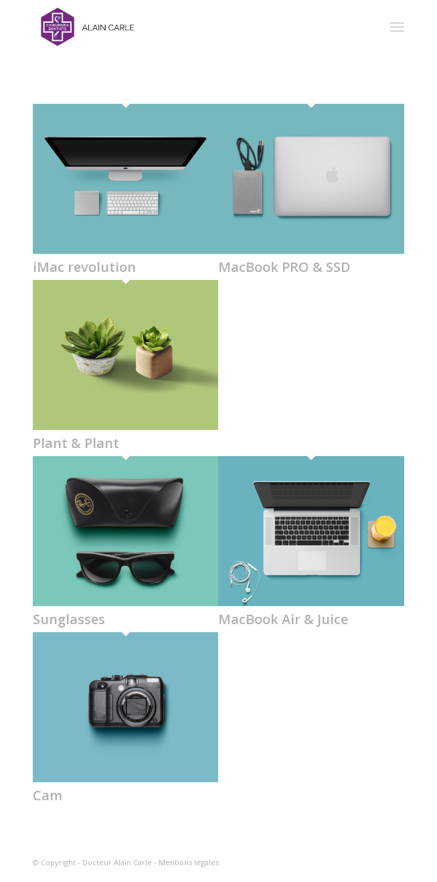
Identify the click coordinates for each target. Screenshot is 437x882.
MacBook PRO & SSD (284, 267)
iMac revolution (84, 267)
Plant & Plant (76, 443)
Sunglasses (69, 619)
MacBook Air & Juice (283, 619)
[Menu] (397, 27)
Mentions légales (189, 862)
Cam (47, 795)
